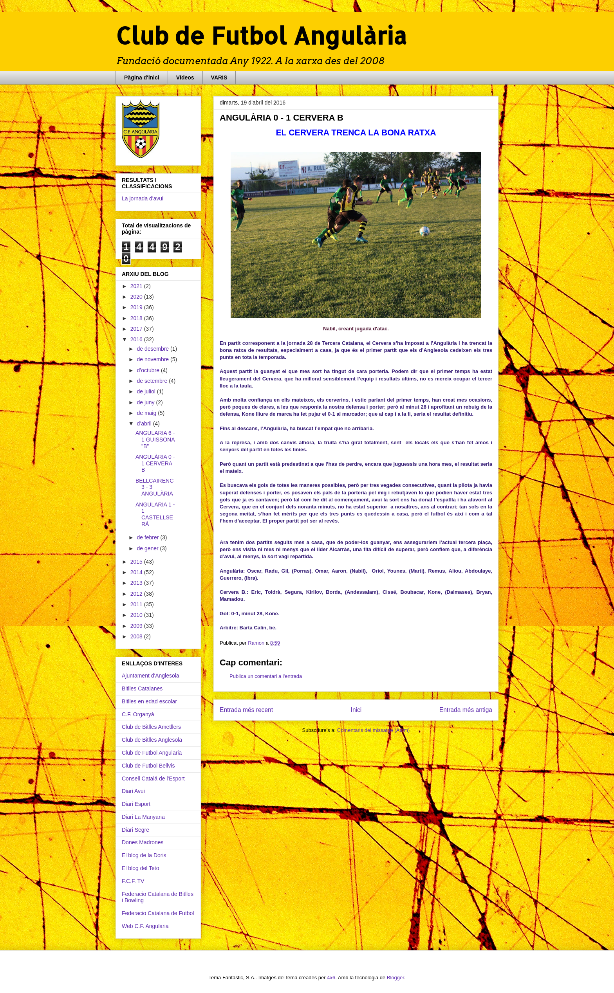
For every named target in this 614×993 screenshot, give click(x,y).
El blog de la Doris (144, 855)
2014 (137, 572)
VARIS (219, 77)
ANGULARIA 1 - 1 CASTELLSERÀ (155, 514)
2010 (137, 615)
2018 (137, 318)
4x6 (331, 977)
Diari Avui (133, 791)
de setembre (153, 381)
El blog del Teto (140, 868)
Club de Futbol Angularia (152, 753)
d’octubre (149, 370)
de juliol (147, 391)
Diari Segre (135, 830)
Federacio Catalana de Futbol (158, 913)
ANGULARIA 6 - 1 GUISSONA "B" (155, 439)
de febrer (148, 537)
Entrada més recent (246, 709)
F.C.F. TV (133, 881)
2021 (137, 286)
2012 (137, 594)
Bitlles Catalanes (142, 688)
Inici (356, 709)
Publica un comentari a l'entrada (265, 676)
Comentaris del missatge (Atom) (373, 730)
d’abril (145, 423)
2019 (137, 307)
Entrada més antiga (465, 709)
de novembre (153, 359)
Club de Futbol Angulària (261, 35)
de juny (146, 402)
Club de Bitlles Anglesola (152, 740)
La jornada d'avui (142, 198)
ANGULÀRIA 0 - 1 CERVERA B (155, 463)
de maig (147, 413)
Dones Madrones (143, 842)
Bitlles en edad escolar (149, 701)
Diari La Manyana (143, 817)
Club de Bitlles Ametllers (151, 727)
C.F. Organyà (138, 714)
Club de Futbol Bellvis (148, 765)
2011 (137, 604)
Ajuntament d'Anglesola (150, 675)
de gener (148, 548)
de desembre (153, 349)
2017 (137, 329)
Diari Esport (136, 804)
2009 (137, 626)
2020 (137, 297)
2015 (137, 562)
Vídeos (185, 77)
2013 (137, 583)
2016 (137, 339)
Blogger (395, 977)
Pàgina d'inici (141, 77)
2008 (137, 636)
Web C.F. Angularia (145, 926)
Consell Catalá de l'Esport (153, 778)
